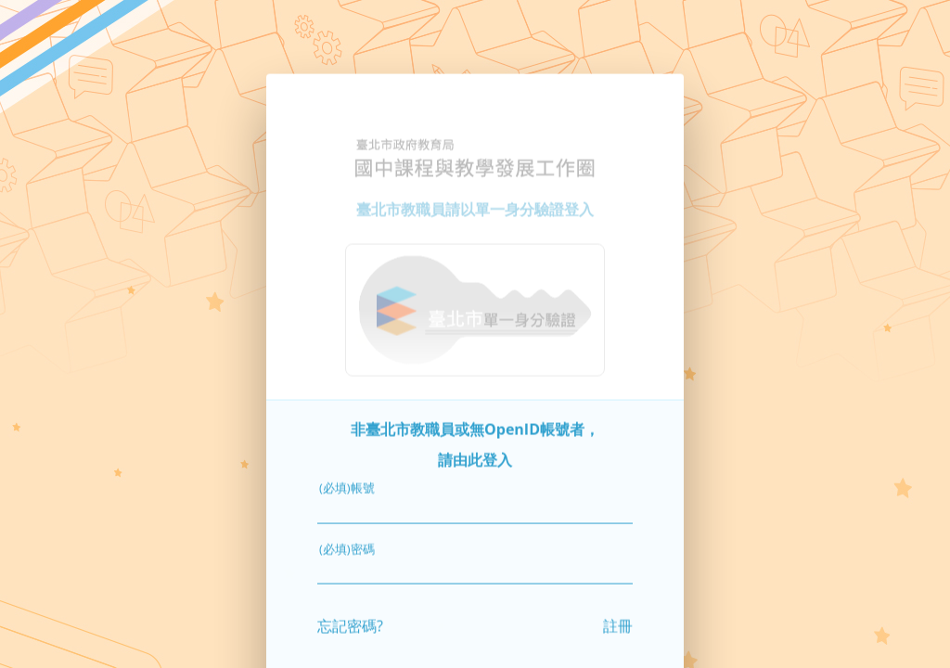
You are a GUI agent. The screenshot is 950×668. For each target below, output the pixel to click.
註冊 (618, 619)
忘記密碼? (350, 619)
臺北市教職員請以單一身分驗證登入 (475, 202)
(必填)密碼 (347, 541)
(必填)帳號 (347, 480)
